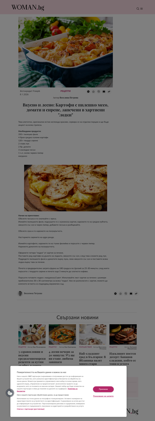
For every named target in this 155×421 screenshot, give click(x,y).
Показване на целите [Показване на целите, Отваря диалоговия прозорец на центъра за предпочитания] (103, 396)
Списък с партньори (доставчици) (30, 409)
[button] (10, 393)
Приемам (103, 389)
